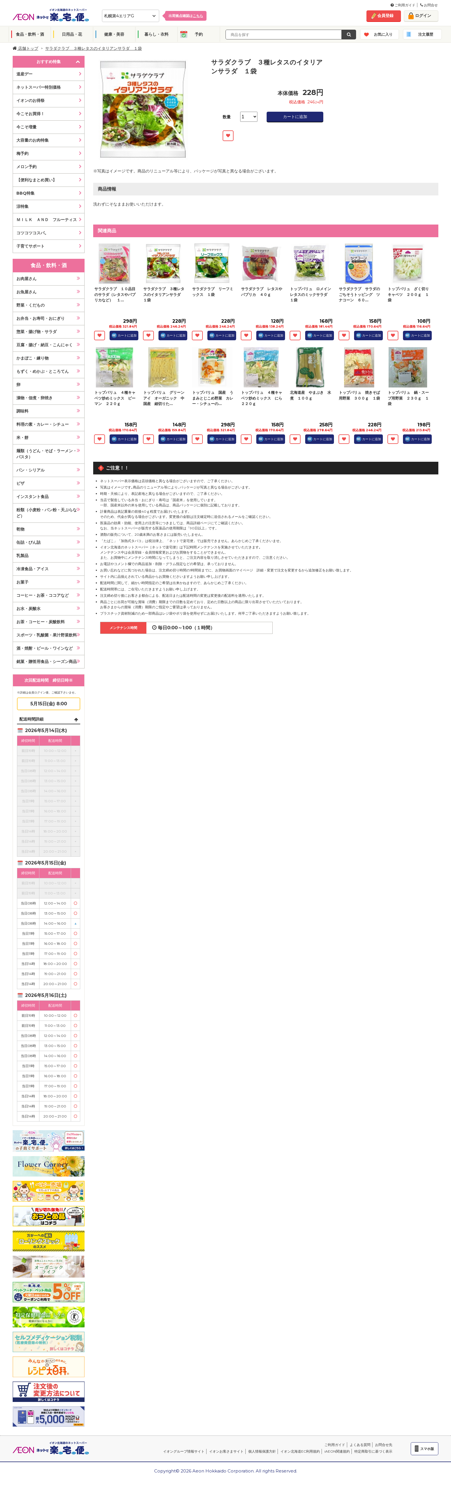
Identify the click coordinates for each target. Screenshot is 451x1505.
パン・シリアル (30, 470)
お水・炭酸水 (28, 608)
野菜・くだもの (30, 305)
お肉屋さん (26, 278)
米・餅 (22, 437)
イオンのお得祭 (30, 100)
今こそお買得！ (30, 113)
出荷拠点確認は (186, 16)
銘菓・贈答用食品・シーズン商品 (46, 661)
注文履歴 (425, 34)
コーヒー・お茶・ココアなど (42, 595)
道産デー (24, 74)
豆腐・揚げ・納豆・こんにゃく (44, 344)
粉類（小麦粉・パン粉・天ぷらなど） (46, 512)
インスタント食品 (32, 496)
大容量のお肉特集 (32, 140)
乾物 (20, 529)
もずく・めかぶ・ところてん (42, 371)
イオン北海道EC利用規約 (300, 1451)
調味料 (22, 411)
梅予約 (22, 153)
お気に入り (383, 34)
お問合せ (429, 5)
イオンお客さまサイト (226, 1451)
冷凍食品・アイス (32, 568)
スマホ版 (427, 1449)
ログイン (423, 15)
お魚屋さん (26, 291)
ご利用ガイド (403, 5)
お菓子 (22, 582)
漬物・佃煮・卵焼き (34, 397)
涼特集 (22, 206)
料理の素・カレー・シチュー (42, 424)
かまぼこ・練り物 (32, 358)
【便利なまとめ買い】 (36, 180)
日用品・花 (72, 34)
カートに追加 (295, 116)
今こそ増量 (26, 127)
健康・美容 (114, 34)
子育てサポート (30, 246)
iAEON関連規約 (337, 1451)
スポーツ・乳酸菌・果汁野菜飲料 (46, 635)
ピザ (20, 483)
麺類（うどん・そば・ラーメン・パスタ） (46, 453)
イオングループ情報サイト (184, 1451)
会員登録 (385, 15)
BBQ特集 (25, 193)
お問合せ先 (383, 1445)
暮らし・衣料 (156, 34)
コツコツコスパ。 (32, 232)
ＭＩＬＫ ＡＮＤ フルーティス (46, 219)
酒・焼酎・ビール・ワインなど (44, 648)
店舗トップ (25, 48)
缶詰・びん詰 (28, 542)
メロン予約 (26, 166)
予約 (199, 34)
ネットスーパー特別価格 (38, 87)
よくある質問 (360, 1445)
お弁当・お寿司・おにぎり (40, 318)
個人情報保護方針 (262, 1451)
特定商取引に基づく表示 (373, 1451)
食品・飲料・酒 (30, 34)
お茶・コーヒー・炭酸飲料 (40, 621)
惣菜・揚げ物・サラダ (36, 331)
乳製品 (22, 555)
